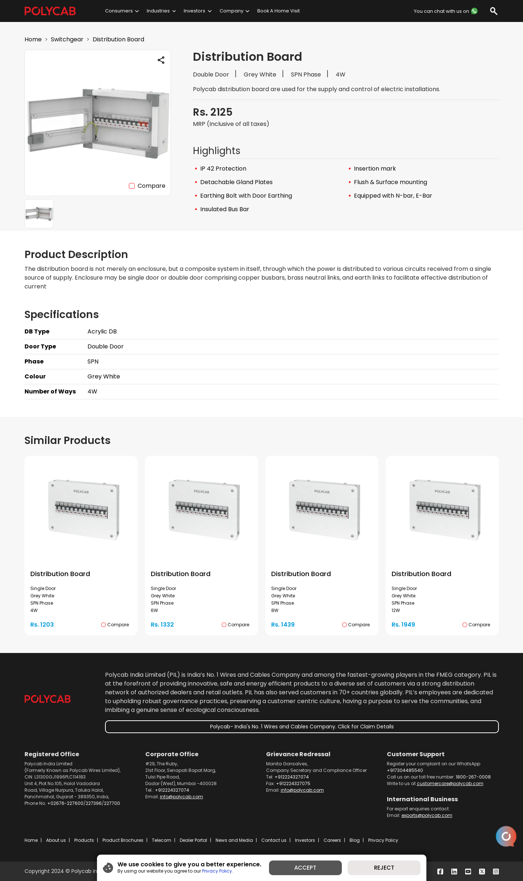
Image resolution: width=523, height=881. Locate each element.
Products (84, 840)
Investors (194, 11)
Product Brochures (122, 840)
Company (231, 11)
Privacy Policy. (217, 871)
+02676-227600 (65, 803)
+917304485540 (405, 770)
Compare (151, 186)
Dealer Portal (193, 840)
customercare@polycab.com (450, 783)
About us (56, 840)
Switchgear (67, 39)
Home (33, 39)
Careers (332, 840)
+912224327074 (172, 790)
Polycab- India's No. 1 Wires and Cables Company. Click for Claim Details (302, 726)
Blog (355, 840)
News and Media (234, 840)
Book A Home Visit (278, 11)
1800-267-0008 (473, 777)
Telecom (161, 840)
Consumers (119, 11)
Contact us (274, 840)
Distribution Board (118, 39)
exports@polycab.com (426, 815)
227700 (112, 803)
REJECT (384, 867)
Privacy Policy (383, 840)
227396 (94, 803)
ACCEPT (305, 867)
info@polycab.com (181, 797)
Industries (158, 11)
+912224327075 (293, 783)
